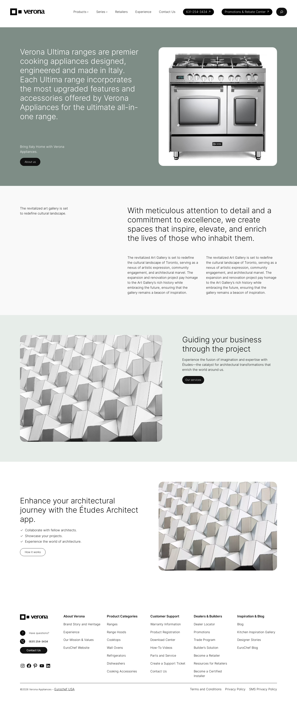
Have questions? (39, 633)
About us (30, 161)
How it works (33, 552)
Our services (193, 379)
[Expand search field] (281, 12)
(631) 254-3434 (38, 641)
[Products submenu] (88, 12)
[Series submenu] (107, 12)
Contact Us (34, 650)
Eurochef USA (64, 689)
